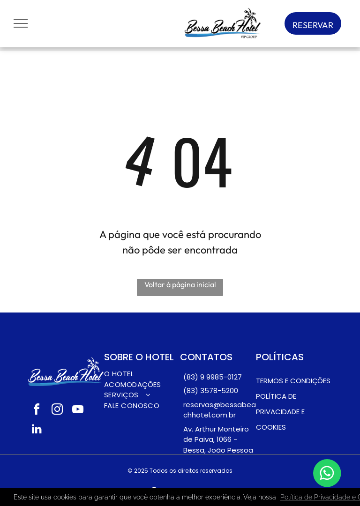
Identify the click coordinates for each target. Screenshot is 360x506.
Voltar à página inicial (180, 284)
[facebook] (36, 410)
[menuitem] (142, 374)
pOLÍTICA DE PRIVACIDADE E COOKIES (280, 411)
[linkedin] (36, 429)
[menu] (20, 23)
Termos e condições (293, 381)
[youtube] (77, 410)
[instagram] (57, 410)
